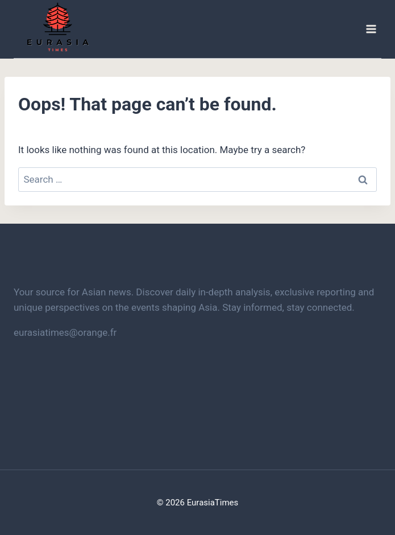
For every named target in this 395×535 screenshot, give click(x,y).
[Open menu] (370, 29)
